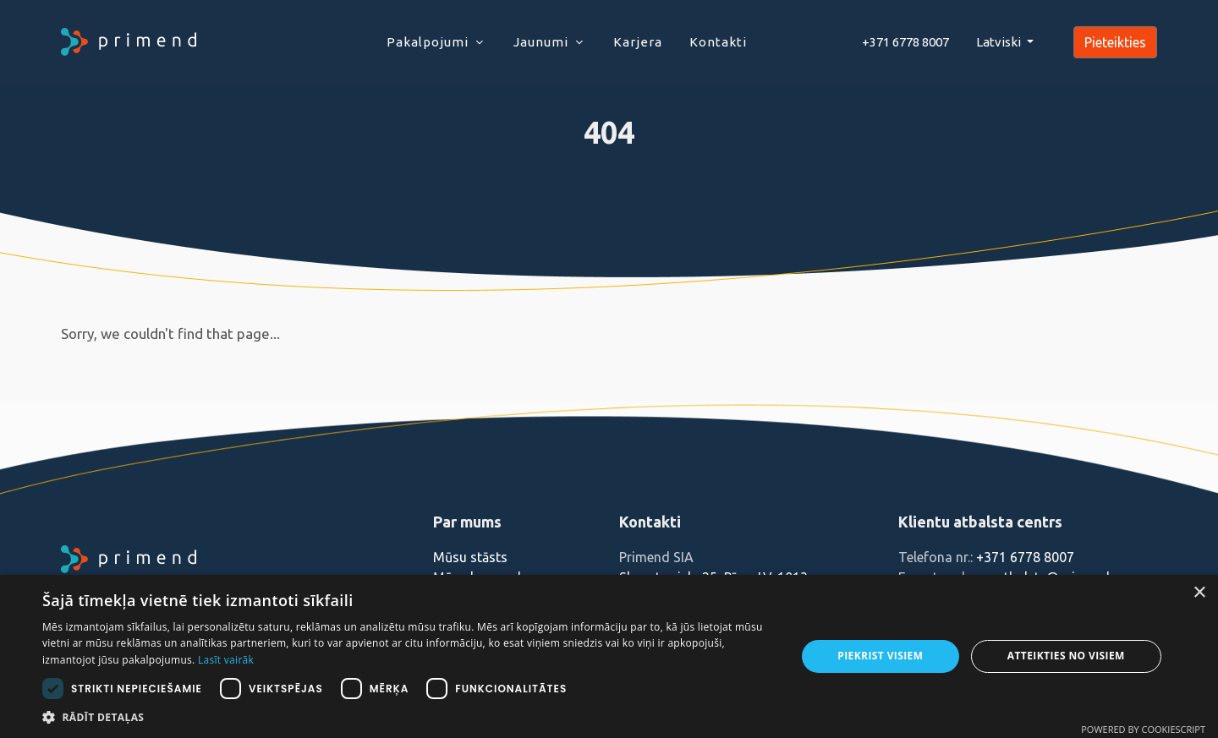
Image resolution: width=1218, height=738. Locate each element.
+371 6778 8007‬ (905, 42)
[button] (408, 716)
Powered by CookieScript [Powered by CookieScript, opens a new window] (1143, 729)
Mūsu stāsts (470, 557)
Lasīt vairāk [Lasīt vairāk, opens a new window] (226, 660)
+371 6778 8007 (1025, 557)
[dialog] (609, 656)
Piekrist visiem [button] (880, 655)
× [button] (1199, 593)
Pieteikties (1115, 42)
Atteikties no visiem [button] (1066, 655)
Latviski (999, 42)
